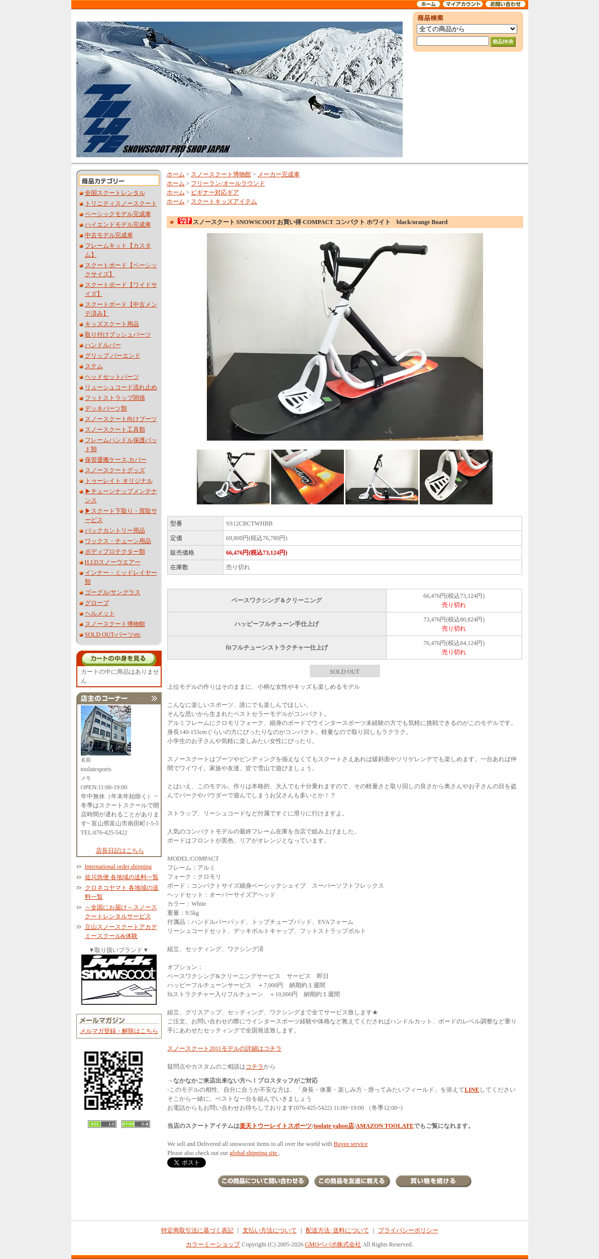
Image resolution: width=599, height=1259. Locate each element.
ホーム (176, 174)
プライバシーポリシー (408, 1230)
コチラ (255, 1066)
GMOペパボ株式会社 (333, 1244)
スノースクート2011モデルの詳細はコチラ (224, 1048)
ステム (94, 366)
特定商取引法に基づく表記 (197, 1230)
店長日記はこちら (120, 850)
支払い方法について (270, 1230)
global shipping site (254, 1153)
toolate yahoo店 (334, 1125)
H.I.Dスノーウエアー (113, 562)
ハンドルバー (103, 345)
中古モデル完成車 (109, 235)
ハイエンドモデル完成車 (118, 224)
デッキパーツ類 (106, 408)
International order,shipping (118, 866)
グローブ (97, 602)
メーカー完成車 (279, 174)
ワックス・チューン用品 (118, 541)
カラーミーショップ (213, 1244)
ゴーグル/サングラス (113, 592)
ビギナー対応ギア (215, 192)
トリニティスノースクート (121, 203)
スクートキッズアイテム (224, 201)
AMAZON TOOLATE (384, 1125)
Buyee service (351, 1143)
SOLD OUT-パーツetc (113, 634)
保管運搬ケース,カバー (116, 459)
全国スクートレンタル (115, 192)
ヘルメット (100, 613)
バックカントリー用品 (115, 530)
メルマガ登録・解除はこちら (119, 1030)
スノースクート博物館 (115, 623)
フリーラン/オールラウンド (228, 183)
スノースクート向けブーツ (121, 419)
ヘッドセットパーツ (112, 376)
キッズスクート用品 (112, 324)
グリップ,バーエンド (113, 355)
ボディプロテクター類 (115, 551)
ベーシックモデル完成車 (118, 214)
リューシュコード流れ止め (121, 387)
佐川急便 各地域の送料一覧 (122, 877)
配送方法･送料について (337, 1230)
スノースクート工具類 (115, 429)
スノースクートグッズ (115, 470)
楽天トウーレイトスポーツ (275, 1125)
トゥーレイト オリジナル (119, 480)
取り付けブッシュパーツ (118, 334)
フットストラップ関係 (115, 397)
